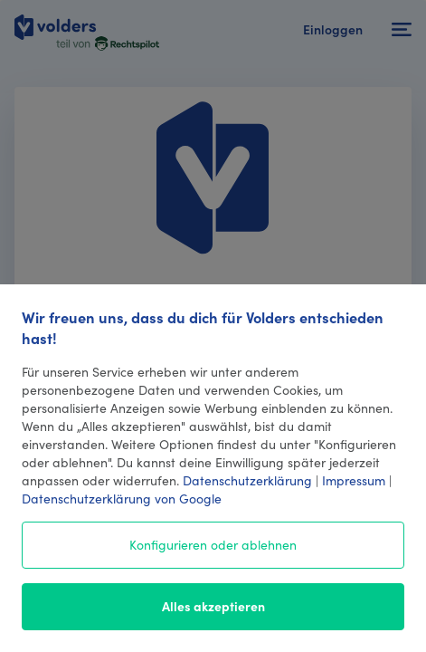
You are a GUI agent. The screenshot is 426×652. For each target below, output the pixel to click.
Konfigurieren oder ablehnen (213, 544)
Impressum (353, 480)
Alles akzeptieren (213, 606)
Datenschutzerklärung (247, 480)
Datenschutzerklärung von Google (122, 498)
